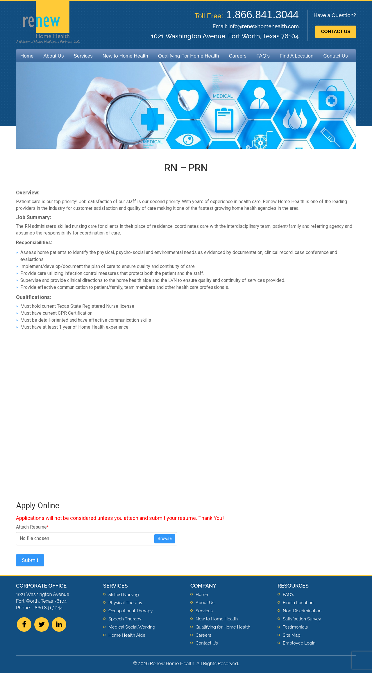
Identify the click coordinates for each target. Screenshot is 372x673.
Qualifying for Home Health (223, 627)
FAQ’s (263, 56)
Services (83, 56)
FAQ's (288, 594)
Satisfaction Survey (302, 619)
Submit (30, 560)
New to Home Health (125, 56)
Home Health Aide (126, 635)
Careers (237, 56)
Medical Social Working (131, 627)
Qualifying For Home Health (188, 56)
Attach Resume (32, 527)
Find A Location (296, 56)
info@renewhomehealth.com (263, 26)
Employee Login (299, 643)
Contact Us (335, 31)
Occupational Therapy (130, 610)
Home (26, 56)
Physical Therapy (125, 602)
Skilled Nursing (123, 594)
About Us (53, 56)
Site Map (291, 635)
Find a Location (298, 602)
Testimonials (295, 627)
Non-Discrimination (302, 610)
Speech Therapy (125, 619)
